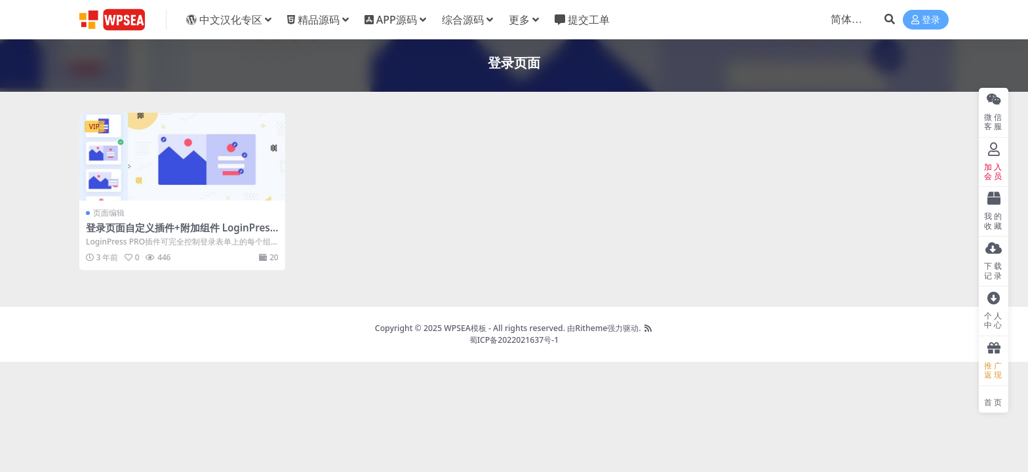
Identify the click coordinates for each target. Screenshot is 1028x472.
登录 (925, 20)
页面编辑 (109, 212)
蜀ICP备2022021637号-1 (514, 339)
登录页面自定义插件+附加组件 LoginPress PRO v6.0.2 (180, 233)
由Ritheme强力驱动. (604, 328)
